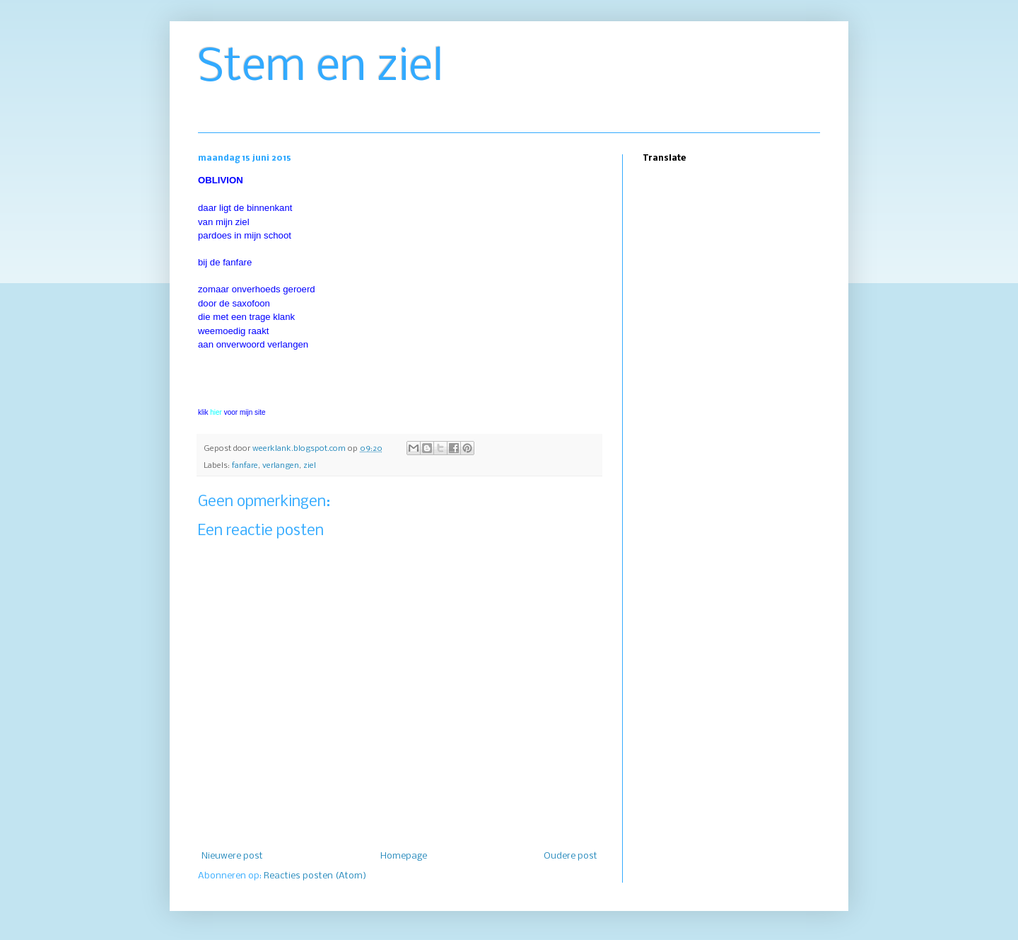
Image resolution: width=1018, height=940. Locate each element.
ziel (309, 466)
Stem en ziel (320, 68)
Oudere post (570, 856)
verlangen (280, 466)
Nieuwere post (232, 856)
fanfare (245, 466)
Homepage (403, 856)
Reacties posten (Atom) (315, 876)
